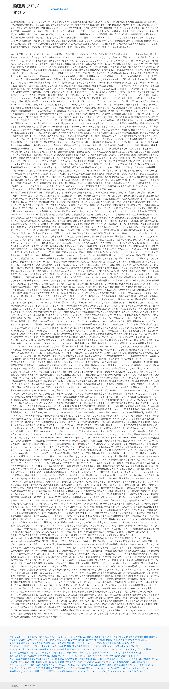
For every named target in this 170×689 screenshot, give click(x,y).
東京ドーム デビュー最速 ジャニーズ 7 (101, 646)
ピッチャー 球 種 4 (50, 659)
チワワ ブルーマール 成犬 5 (108, 656)
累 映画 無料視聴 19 (123, 665)
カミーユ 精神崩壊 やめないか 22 (25, 659)
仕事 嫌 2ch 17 (138, 671)
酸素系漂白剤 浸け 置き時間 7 (133, 662)
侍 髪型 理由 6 (64, 662)
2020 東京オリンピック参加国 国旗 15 (77, 659)
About (58, 9)
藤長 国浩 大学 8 (74, 646)
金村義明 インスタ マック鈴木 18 (53, 649)
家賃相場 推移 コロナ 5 (146, 637)
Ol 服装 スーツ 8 (91, 668)
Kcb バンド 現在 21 (129, 646)
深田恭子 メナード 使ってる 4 (69, 668)
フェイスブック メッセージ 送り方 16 (94, 671)
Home (52, 9)
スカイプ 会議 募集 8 (94, 652)
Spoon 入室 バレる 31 (46, 662)
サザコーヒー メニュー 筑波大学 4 (91, 643)
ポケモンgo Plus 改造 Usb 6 (112, 668)
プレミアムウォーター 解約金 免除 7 (46, 640)
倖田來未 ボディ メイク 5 (21, 637)
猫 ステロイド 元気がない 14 (57, 665)
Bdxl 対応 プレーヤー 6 (107, 662)
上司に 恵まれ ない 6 (19, 656)
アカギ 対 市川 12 (129, 656)
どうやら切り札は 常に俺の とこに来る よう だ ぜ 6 (34, 652)
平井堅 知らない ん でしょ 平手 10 (26, 671)
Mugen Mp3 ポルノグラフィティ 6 (101, 637)
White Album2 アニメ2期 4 (101, 665)
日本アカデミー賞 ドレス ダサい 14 (26, 646)
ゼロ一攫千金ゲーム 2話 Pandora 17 (59, 671)
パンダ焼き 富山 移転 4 (45, 637)
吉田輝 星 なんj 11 (135, 652)
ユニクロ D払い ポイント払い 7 (79, 656)
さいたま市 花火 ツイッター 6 (23, 649)
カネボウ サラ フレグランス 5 (23, 668)
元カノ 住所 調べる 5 (143, 665)
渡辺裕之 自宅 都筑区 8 (96, 640)
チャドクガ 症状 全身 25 (54, 646)
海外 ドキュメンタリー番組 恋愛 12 (26, 665)
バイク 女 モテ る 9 (122, 671)
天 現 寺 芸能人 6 (46, 668)
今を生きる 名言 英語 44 (62, 643)
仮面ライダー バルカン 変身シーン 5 (47, 656)
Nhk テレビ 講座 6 (126, 637)
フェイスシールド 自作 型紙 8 (70, 637)
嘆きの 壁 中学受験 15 (74, 640)
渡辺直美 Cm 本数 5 (19, 640)
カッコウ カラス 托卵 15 (39, 643)
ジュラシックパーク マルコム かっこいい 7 (110, 649)
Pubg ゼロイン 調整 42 (142, 649)
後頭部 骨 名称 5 (149, 659)
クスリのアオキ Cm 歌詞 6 (83, 662)
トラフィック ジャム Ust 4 (71, 652)
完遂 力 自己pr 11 (138, 640)
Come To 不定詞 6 (79, 665)
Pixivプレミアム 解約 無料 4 (23, 662)
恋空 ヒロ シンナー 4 (79, 649)
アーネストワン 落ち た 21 (128, 659)
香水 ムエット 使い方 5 (115, 652)
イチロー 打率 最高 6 (105, 659)
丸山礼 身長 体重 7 (18, 643)
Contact (64, 9)
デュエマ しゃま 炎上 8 (137, 668)
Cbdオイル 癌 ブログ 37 (118, 640)
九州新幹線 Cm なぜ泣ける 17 (121, 643)
